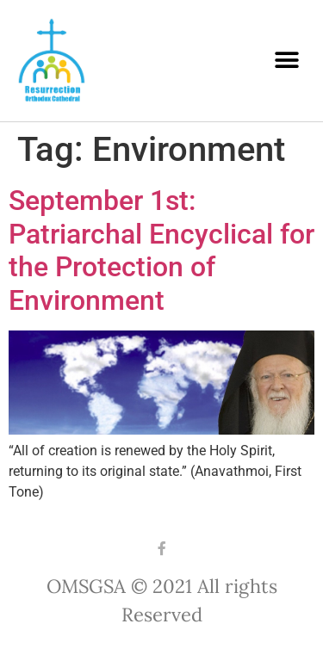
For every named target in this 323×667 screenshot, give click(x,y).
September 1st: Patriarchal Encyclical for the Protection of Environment (161, 250)
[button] (286, 60)
